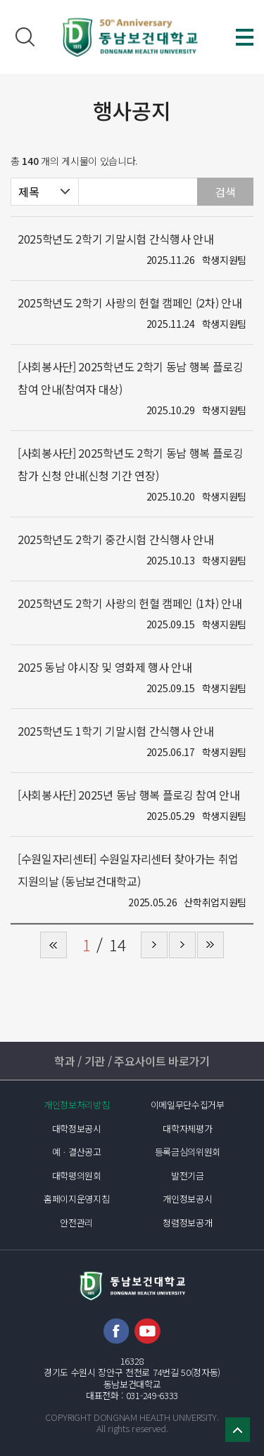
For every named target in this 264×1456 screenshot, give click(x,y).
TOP (237, 1429)
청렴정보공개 (187, 1222)
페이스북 (116, 1331)
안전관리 (76, 1222)
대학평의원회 (76, 1175)
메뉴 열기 (244, 37)
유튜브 (147, 1331)
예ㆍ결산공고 (76, 1151)
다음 (182, 945)
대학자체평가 (187, 1128)
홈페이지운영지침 (76, 1198)
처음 (53, 945)
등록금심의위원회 (187, 1151)
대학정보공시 (76, 1128)
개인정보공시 (187, 1198)
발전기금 (187, 1175)
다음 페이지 (154, 945)
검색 (25, 37)
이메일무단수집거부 (188, 1104)
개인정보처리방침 (76, 1104)
